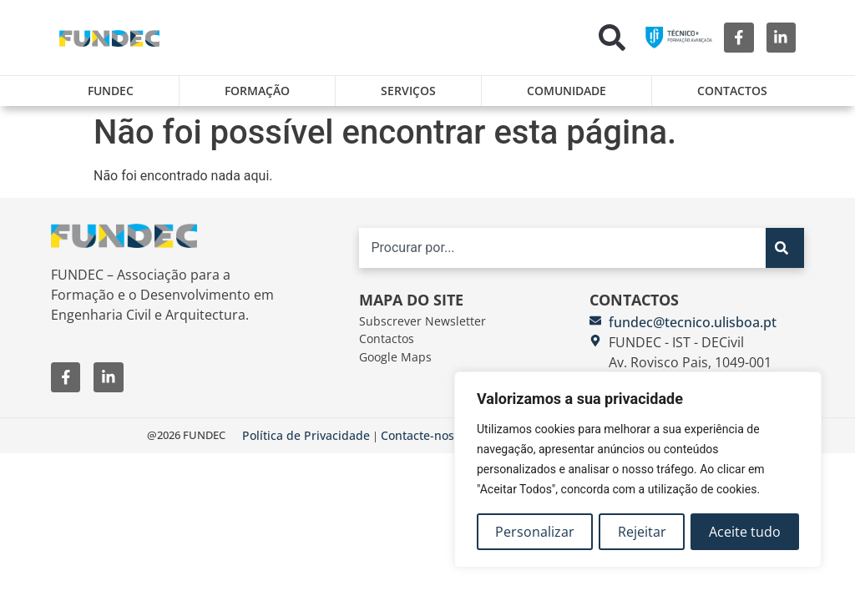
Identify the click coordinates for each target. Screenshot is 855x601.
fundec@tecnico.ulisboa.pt (693, 322)
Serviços (408, 90)
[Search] (784, 248)
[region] (638, 470)
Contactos (732, 90)
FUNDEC (111, 90)
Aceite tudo (745, 532)
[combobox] (562, 248)
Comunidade (566, 90)
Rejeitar (642, 532)
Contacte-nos (417, 435)
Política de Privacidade (306, 435)
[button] (612, 37)
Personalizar (534, 532)
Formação (257, 90)
